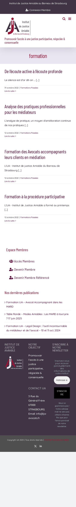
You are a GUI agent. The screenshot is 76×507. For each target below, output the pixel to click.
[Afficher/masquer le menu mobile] (69, 18)
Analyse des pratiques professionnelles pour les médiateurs (35, 109)
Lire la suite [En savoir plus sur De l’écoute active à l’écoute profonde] (9, 91)
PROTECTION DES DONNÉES (56, 440)
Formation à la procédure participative (35, 196)
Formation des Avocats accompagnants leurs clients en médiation (35, 154)
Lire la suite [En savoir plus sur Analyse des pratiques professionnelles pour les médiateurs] (9, 136)
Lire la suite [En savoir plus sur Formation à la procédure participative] (9, 221)
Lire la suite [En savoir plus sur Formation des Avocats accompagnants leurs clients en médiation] (9, 181)
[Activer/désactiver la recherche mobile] (63, 18)
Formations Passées (29, 88)
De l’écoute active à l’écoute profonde (33, 71)
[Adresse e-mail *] (62, 380)
